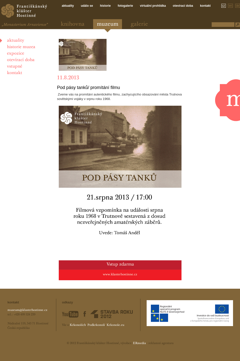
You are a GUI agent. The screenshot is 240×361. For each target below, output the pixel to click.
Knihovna (72, 24)
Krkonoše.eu (115, 325)
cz (223, 5)
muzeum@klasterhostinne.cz (27, 310)
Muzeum (107, 24)
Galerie (139, 24)
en (230, 5)
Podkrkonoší (96, 325)
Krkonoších (78, 325)
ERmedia (139, 343)
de (237, 5)
